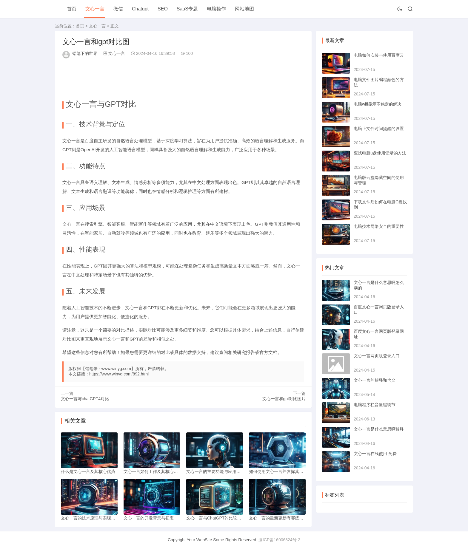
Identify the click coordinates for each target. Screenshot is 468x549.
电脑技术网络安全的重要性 (379, 226)
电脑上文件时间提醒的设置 (379, 128)
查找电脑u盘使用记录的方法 (380, 153)
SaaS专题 (187, 8)
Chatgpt (140, 8)
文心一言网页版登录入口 (377, 355)
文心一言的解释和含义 (374, 380)
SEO (163, 8)
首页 (71, 8)
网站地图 (244, 8)
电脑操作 (216, 8)
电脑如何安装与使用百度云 (379, 55)
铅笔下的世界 (84, 53)
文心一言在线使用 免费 (375, 453)
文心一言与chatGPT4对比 (85, 398)
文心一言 (94, 8)
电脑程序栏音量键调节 (374, 404)
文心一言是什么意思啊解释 (379, 429)
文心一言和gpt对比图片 (284, 398)
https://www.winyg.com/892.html (119, 374)
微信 (118, 8)
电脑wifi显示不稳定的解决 (377, 104)
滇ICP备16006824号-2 (279, 540)
